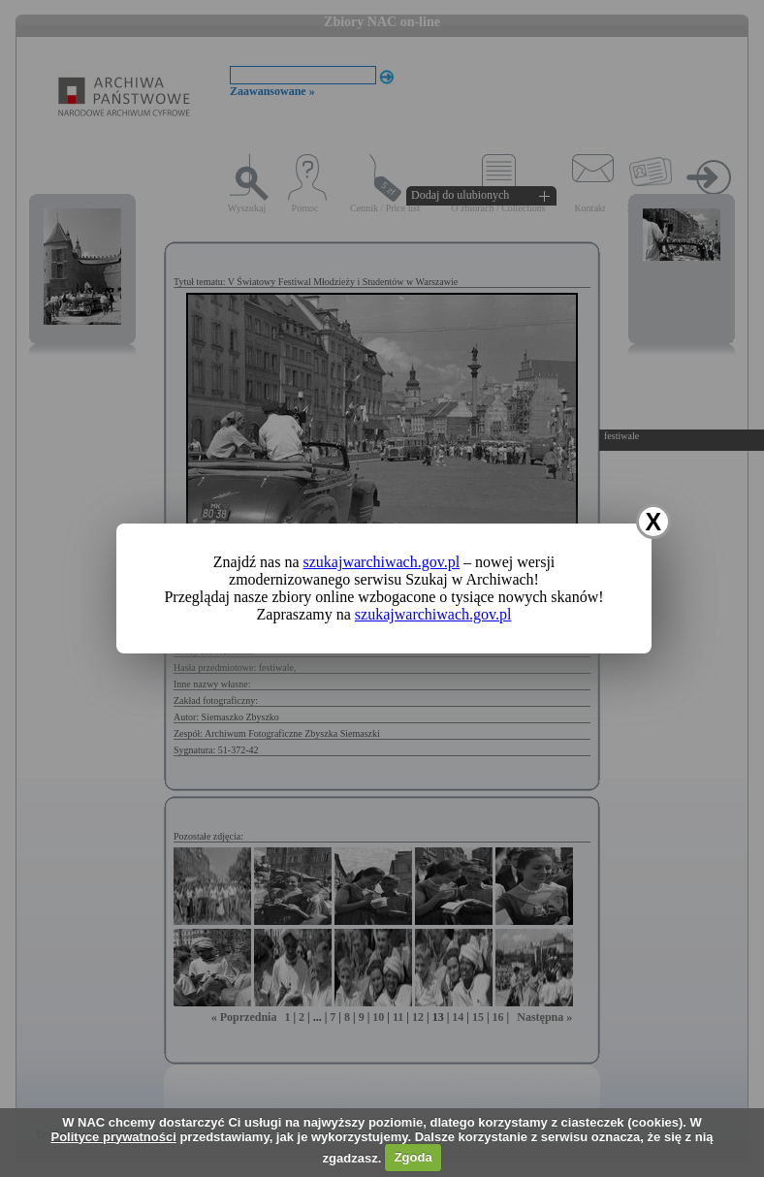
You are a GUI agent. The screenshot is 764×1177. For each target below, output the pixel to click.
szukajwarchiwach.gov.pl (382, 562)
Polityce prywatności (112, 1136)
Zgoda (413, 1157)
